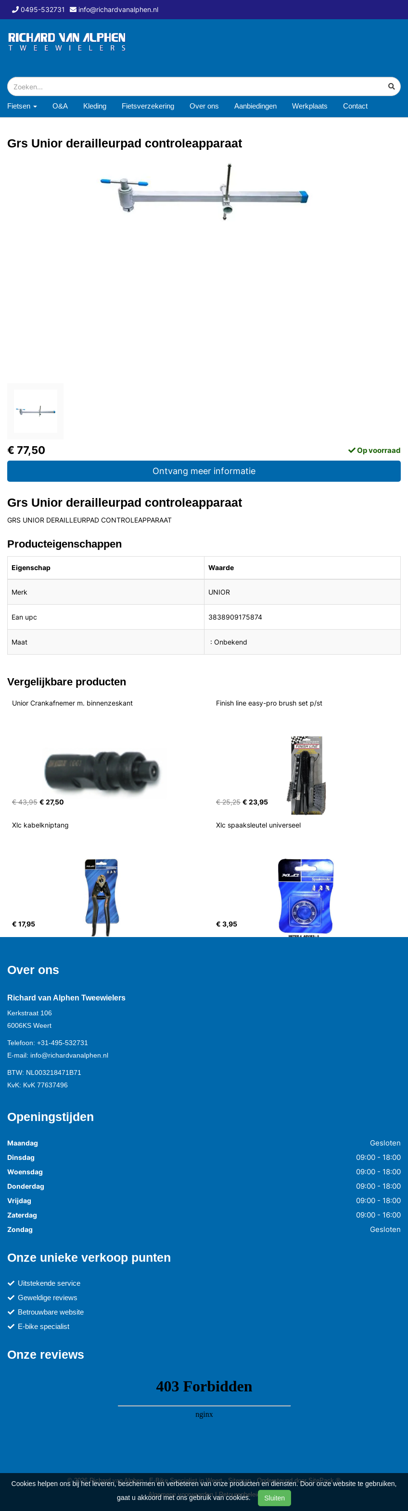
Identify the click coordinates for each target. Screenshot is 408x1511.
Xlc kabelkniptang (40, 825)
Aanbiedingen (255, 106)
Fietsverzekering (148, 106)
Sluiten (274, 1498)
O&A (60, 106)
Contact (355, 106)
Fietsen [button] (22, 106)
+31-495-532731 (62, 1043)
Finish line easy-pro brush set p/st (269, 703)
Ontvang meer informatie (204, 471)
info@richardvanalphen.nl (69, 1055)
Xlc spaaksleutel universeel (258, 825)
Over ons (204, 106)
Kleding (94, 106)
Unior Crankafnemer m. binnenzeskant (72, 703)
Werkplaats (310, 106)
